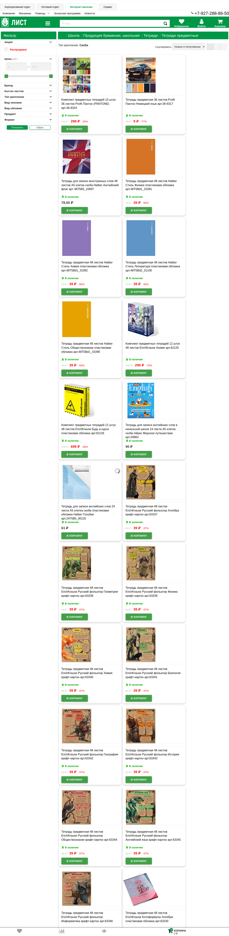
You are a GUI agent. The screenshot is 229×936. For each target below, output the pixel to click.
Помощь (40, 13)
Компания (9, 13)
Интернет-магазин (81, 7)
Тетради (150, 35)
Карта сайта (51, 883)
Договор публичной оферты (48, 908)
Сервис (108, 7)
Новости (89, 13)
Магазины (25, 13)
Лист (6, 908)
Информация (13, 883)
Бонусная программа (67, 13)
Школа (73, 35)
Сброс (40, 127)
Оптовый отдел (50, 7)
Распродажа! (15, 49)
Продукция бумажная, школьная (111, 35)
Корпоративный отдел (17, 7)
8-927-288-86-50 (212, 906)
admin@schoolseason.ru (127, 908)
